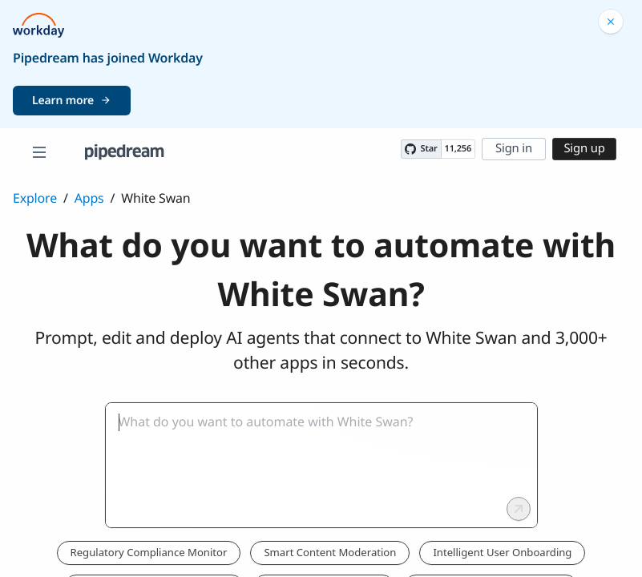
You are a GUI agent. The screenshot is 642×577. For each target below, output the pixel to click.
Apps (89, 198)
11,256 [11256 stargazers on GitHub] (458, 149)
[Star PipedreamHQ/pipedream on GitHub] (421, 149)
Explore (35, 198)
